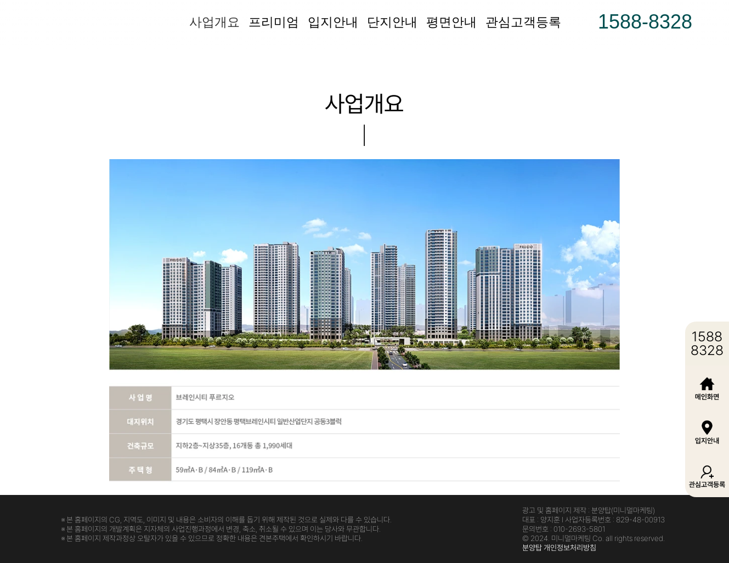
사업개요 (214, 22)
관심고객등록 (523, 22)
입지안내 (333, 22)
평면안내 (451, 22)
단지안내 (392, 22)
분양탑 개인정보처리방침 (559, 547)
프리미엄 (273, 22)
